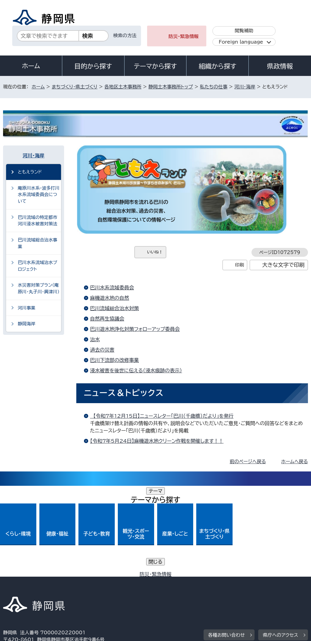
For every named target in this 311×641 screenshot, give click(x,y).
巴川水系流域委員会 (112, 287)
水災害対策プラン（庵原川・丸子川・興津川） (39, 288)
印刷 (239, 265)
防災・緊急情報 (183, 36)
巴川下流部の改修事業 (114, 360)
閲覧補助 (244, 30)
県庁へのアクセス (280, 544)
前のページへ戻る (248, 461)
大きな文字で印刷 (283, 264)
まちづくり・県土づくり (74, 86)
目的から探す (93, 66)
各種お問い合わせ (226, 544)
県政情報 (280, 66)
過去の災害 (102, 349)
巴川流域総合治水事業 (37, 243)
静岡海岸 (26, 323)
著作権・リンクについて (31, 581)
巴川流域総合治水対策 (114, 308)
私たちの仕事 (213, 86)
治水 (95, 339)
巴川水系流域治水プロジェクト (37, 265)
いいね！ (155, 252)
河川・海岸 (244, 86)
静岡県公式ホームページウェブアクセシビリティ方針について (206, 581)
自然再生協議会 (107, 318)
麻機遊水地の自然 (109, 297)
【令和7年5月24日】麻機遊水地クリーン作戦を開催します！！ (156, 441)
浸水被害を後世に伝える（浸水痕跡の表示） (136, 370)
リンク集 (16, 588)
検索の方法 (124, 35)
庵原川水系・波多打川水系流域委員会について (39, 194)
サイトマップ (59, 588)
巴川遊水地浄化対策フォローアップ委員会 (135, 329)
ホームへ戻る (294, 461)
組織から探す (218, 66)
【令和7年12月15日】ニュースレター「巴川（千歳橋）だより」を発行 (161, 416)
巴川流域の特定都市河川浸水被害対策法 (37, 220)
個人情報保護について (100, 581)
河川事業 (26, 308)
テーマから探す (155, 66)
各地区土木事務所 (123, 86)
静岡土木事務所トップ (170, 86)
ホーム (31, 66)
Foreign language (241, 42)
